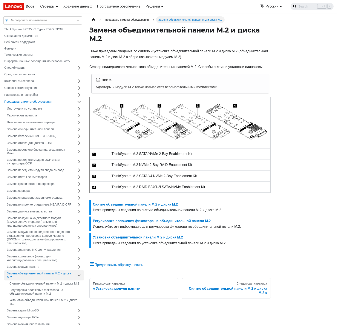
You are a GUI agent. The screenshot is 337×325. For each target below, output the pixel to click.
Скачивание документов (21, 35)
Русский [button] (269, 6)
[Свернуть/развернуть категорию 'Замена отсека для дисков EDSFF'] (79, 143)
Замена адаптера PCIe (23, 317)
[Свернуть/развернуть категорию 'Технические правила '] (79, 115)
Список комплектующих (20, 88)
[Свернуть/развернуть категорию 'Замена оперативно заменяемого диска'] (79, 197)
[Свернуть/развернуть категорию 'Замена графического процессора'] (79, 184)
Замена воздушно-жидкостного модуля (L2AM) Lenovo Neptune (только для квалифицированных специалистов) (34, 221)
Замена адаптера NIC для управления (34, 249)
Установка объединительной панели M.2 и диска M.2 (43, 302)
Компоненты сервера (19, 81)
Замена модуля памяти (23, 266)
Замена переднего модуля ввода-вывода (35, 170)
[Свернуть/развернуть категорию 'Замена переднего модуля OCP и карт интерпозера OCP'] (79, 162)
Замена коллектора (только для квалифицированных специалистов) (32, 258)
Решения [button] (153, 6)
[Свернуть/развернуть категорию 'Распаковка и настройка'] (79, 94)
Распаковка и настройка (21, 94)
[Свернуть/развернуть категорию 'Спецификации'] (79, 67)
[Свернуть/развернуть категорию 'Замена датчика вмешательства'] (79, 211)
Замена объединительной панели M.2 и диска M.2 (39, 275)
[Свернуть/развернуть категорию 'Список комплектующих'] (79, 88)
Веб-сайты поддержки (19, 42)
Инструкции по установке (24, 108)
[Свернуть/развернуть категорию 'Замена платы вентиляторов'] (79, 177)
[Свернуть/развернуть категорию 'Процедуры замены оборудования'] (79, 101)
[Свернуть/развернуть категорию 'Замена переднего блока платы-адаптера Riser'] (79, 152)
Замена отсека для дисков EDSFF (31, 143)
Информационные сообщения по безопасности (37, 61)
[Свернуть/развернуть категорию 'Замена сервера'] (79, 190)
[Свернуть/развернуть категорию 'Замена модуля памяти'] (79, 266)
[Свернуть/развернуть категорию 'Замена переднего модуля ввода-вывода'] (79, 170)
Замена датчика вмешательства (29, 211)
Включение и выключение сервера (31, 122)
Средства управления (19, 74)
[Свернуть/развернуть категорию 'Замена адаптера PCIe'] (79, 317)
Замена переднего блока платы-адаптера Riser (36, 151)
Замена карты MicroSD (23, 310)
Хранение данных (77, 6)
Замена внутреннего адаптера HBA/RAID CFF (39, 204)
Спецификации (15, 67)
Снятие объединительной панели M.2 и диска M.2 (44, 283)
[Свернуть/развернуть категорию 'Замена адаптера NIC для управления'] (79, 249)
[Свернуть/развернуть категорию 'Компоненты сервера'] (79, 81)
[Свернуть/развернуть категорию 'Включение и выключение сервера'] (79, 122)
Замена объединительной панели (30, 129)
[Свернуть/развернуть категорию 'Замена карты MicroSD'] (79, 310)
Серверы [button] (47, 6)
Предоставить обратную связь (116, 265)
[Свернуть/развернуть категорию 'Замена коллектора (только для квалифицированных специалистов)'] (79, 258)
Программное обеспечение (119, 6)
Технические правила (22, 115)
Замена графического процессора (31, 184)
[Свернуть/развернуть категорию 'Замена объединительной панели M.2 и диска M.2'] (79, 275)
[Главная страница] (93, 19)
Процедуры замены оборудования (28, 101)
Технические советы (18, 54)
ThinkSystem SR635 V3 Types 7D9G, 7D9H (33, 29)
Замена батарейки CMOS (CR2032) (31, 136)
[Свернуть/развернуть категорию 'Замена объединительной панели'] (79, 129)
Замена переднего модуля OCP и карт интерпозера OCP (33, 161)
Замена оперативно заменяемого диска (34, 197)
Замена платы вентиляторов (27, 177)
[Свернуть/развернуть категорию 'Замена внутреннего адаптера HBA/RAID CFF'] (79, 204)
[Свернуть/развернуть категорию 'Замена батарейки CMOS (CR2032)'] (79, 136)
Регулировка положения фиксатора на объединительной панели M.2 (36, 292)
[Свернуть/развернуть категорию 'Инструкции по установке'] (79, 108)
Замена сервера (18, 190)
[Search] (312, 6)
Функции (10, 48)
